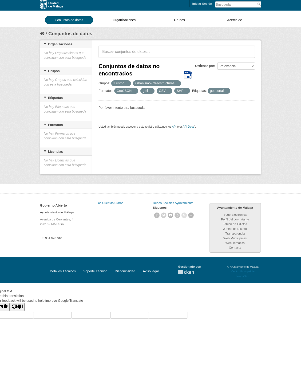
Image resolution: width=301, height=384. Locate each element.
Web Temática (235, 243)
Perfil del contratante (235, 219)
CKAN (186, 272)
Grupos (179, 20)
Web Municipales (235, 238)
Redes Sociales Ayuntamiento (173, 203)
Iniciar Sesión (202, 3)
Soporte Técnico (95, 271)
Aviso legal (150, 271)
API (174, 126)
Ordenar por (204, 66)
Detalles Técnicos (63, 271)
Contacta (235, 247)
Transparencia (235, 233)
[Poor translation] (17, 307)
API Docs (188, 126)
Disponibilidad (125, 271)
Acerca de (234, 20)
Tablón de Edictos (235, 224)
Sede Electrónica (234, 214)
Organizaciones (124, 20)
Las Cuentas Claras (109, 203)
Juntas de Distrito (235, 229)
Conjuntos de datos (69, 20)
